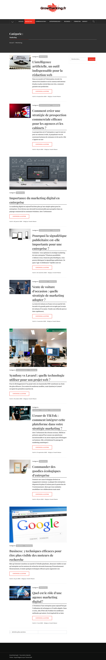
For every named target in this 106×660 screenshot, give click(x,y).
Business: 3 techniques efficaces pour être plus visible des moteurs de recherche (35, 555)
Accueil (21, 21)
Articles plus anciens (19, 632)
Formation (77, 21)
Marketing (29, 21)
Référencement (55, 410)
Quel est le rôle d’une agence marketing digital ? (47, 597)
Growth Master (57, 96)
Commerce (43, 281)
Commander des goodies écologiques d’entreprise (46, 471)
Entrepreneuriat (56, 21)
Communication (42, 21)
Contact (84, 21)
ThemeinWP (28, 657)
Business (68, 21)
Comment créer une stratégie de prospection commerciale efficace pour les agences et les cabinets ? (49, 119)
